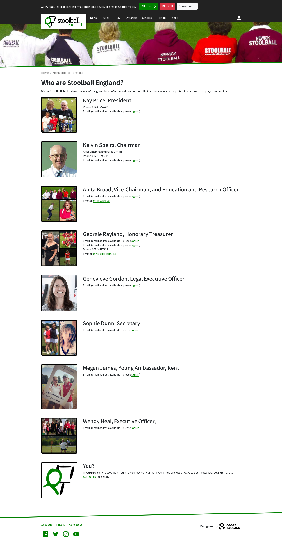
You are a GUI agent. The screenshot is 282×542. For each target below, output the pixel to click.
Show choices (187, 6)
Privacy (60, 525)
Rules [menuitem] (105, 18)
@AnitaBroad (101, 200)
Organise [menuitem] (131, 18)
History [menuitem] (161, 18)
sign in (135, 111)
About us (46, 525)
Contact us (76, 525)
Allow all (147, 6)
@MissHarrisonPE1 (104, 254)
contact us (89, 477)
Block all (167, 6)
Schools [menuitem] (147, 18)
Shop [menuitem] (175, 18)
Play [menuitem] (117, 18)
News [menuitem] (93, 18)
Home (45, 73)
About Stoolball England (68, 73)
